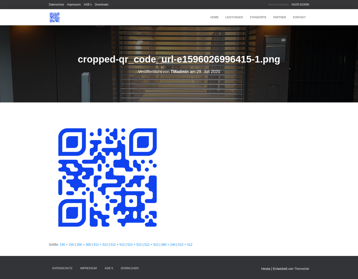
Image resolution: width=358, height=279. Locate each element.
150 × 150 (67, 244)
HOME (214, 17)
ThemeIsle (301, 269)
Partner (279, 17)
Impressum (74, 4)
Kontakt (299, 17)
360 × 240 (168, 244)
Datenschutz (56, 4)
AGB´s (88, 4)
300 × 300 (84, 244)
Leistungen (234, 17)
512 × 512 (101, 244)
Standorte (258, 17)
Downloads (101, 4)
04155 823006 (300, 4)
